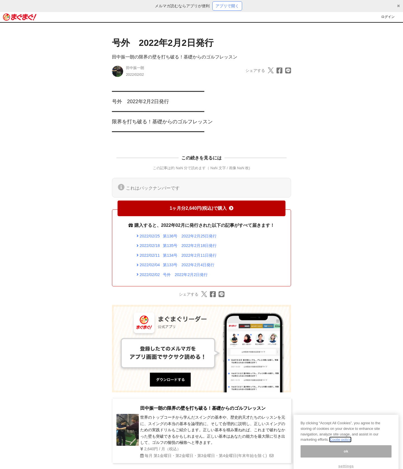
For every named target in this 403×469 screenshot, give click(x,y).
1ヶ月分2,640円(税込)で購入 (201, 208)
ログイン (388, 17)
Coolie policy (340, 445)
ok (346, 456)
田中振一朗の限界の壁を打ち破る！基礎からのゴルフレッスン (174, 57)
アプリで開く (227, 6)
